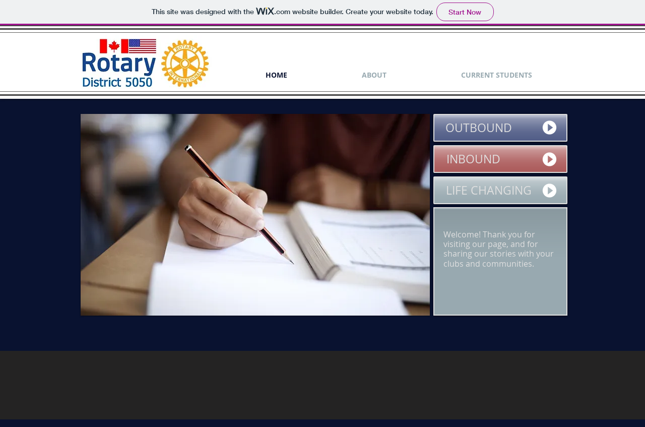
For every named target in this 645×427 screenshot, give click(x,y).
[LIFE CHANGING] (500, 190)
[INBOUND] (500, 159)
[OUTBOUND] (500, 128)
